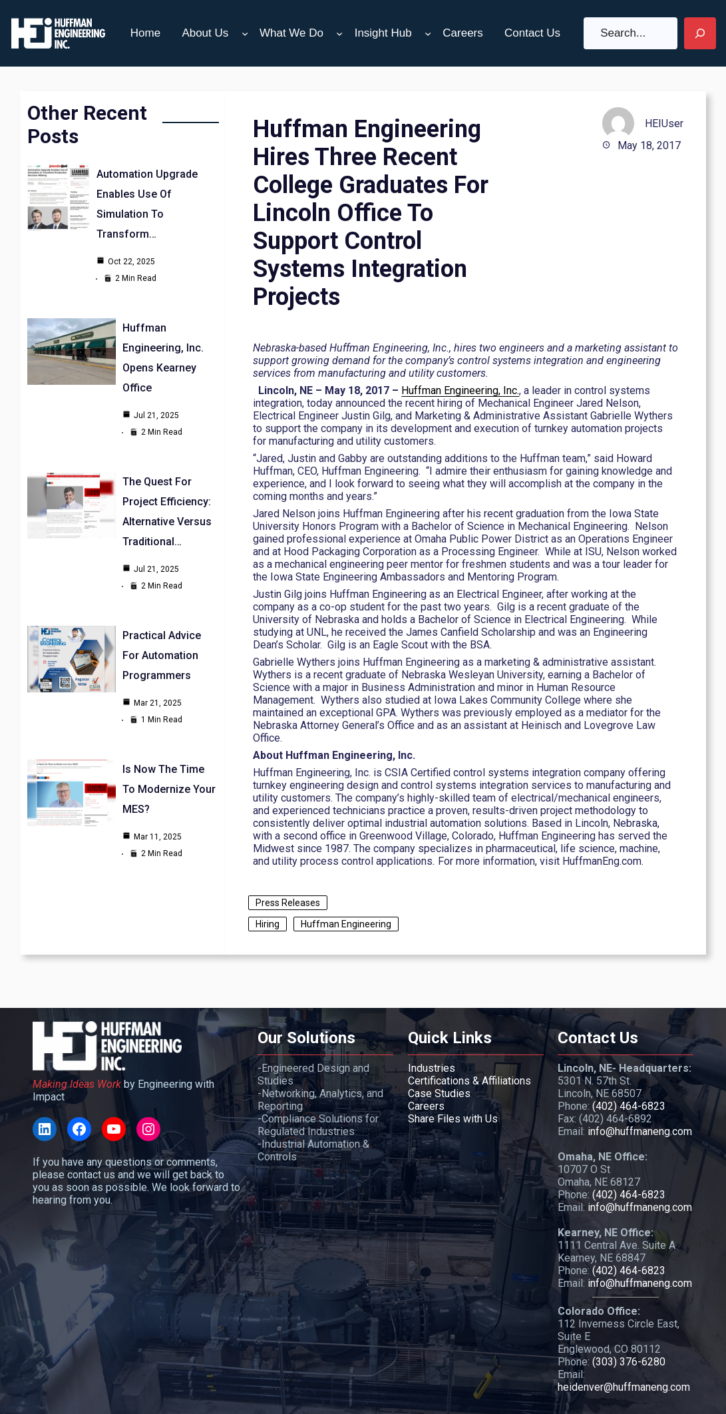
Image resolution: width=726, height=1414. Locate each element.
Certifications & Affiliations (469, 1080)
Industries (431, 1068)
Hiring (267, 924)
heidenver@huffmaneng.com (624, 1387)
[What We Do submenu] (339, 33)
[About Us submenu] (245, 33)
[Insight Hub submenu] (428, 33)
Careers (426, 1106)
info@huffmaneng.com (640, 1131)
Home (145, 33)
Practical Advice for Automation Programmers (161, 655)
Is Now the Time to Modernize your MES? (169, 789)
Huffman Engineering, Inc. (460, 390)
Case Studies (439, 1093)
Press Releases (288, 902)
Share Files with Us (453, 1118)
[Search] (700, 33)
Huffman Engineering (346, 924)
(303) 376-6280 (628, 1361)
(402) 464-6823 (628, 1106)
